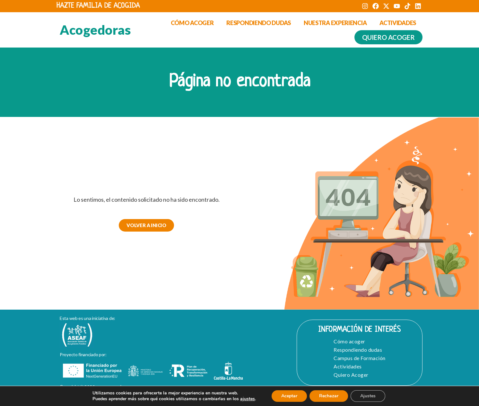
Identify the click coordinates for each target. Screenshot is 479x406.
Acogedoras (95, 30)
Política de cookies (179, 399)
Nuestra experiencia (335, 22)
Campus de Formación (360, 358)
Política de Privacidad (123, 399)
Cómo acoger (192, 22)
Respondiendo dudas (258, 22)
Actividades (397, 22)
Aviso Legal (75, 399)
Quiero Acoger (351, 375)
